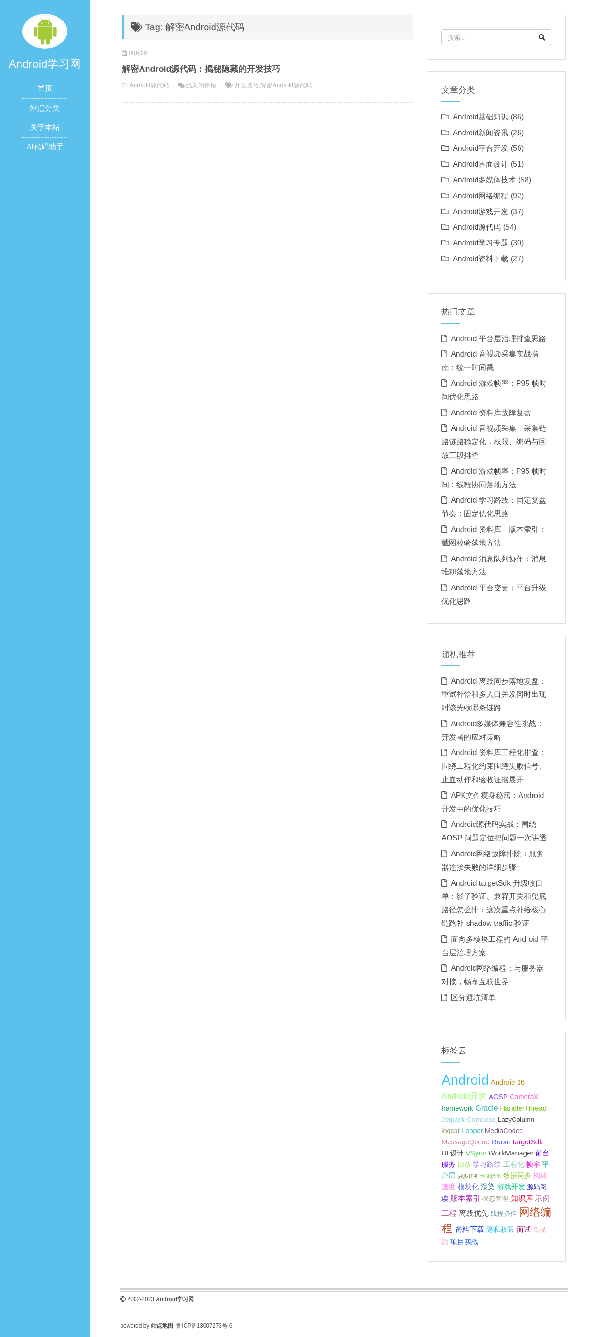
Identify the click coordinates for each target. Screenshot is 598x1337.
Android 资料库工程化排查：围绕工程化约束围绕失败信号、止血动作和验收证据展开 (493, 766)
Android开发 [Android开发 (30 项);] (464, 1096)
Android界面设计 (480, 164)
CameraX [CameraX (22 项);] (524, 1096)
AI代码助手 (44, 147)
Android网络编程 (480, 196)
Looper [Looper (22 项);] (472, 1130)
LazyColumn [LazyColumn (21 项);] (516, 1119)
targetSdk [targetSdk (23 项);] (528, 1142)
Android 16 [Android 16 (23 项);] (508, 1082)
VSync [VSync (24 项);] (475, 1153)
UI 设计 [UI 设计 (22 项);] (452, 1153)
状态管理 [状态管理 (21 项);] (495, 1198)
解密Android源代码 (286, 85)
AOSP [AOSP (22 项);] (498, 1096)
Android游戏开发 (480, 212)
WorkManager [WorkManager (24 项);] (511, 1153)
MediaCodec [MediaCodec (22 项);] (504, 1130)
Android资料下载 (480, 259)
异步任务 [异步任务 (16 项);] (468, 1176)
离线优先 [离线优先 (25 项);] (474, 1213)
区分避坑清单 (473, 997)
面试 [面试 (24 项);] (524, 1229)
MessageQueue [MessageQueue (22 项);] (465, 1142)
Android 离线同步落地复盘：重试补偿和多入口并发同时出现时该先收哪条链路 (493, 694)
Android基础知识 (480, 117)
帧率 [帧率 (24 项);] (533, 1164)
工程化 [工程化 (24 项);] (513, 1164)
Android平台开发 (480, 148)
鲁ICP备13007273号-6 (204, 1326)
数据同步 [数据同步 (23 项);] (517, 1175)
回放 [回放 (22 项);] (464, 1164)
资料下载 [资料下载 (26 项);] (469, 1229)
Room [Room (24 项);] (501, 1142)
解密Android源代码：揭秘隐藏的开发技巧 (201, 69)
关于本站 (45, 127)
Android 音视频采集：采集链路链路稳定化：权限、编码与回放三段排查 (493, 441)
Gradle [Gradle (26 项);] (486, 1108)
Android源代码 (149, 85)
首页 (44, 88)
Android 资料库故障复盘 (491, 413)
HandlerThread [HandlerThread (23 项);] (523, 1108)
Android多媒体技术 (484, 180)
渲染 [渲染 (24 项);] (488, 1186)
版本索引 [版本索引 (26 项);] (465, 1198)
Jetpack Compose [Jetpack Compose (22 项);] (468, 1119)
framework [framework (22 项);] (457, 1108)
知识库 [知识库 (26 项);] (522, 1198)
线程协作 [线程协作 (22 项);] (504, 1213)
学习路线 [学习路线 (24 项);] (487, 1164)
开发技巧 (247, 85)
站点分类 (45, 108)
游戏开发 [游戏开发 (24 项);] (511, 1186)
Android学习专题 (480, 243)
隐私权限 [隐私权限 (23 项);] (500, 1229)
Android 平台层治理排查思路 (498, 339)
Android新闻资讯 (480, 133)
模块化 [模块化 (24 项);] (468, 1186)
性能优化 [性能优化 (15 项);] (490, 1176)
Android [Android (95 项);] (465, 1079)
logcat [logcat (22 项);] (450, 1130)
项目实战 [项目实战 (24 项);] (464, 1242)
